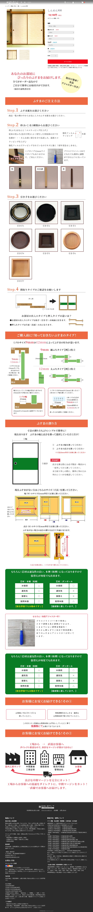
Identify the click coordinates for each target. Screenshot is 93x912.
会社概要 (56, 810)
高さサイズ (51, 29)
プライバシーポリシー (46, 810)
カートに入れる (67, 61)
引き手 (49, 42)
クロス (29, 2)
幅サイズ (50, 36)
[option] (26, 28)
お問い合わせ (63, 810)
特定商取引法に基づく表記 (33, 810)
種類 (49, 23)
